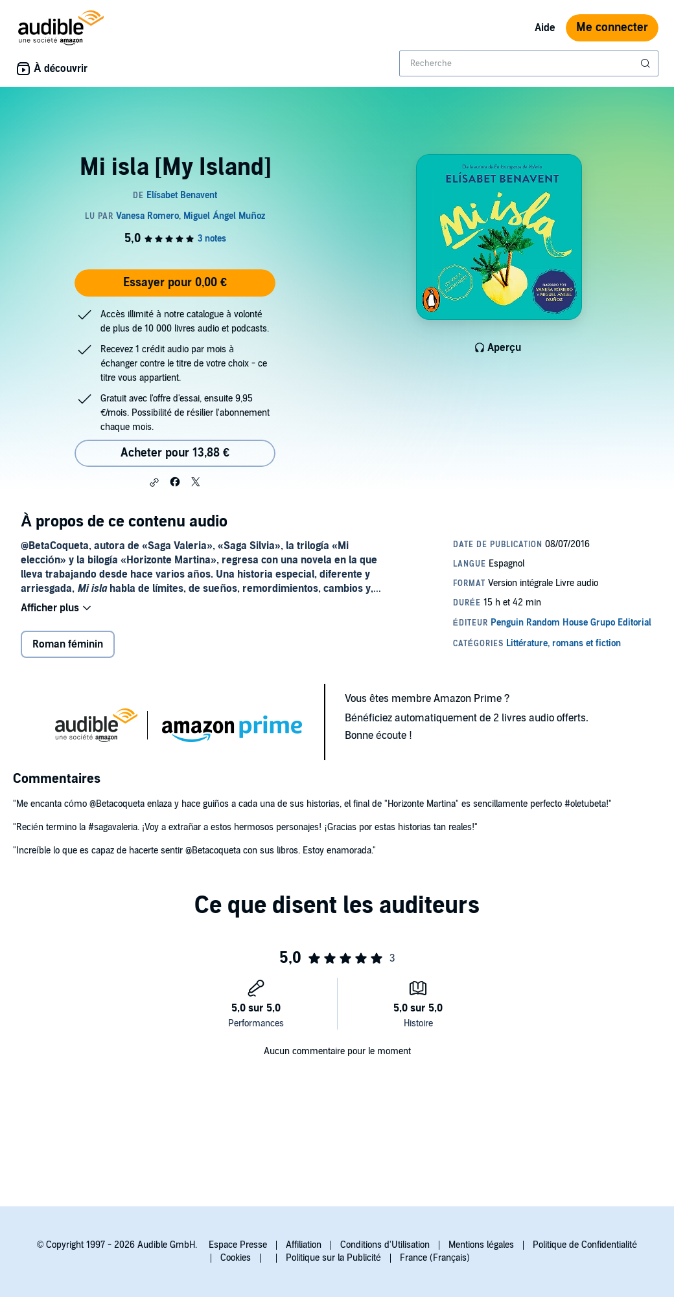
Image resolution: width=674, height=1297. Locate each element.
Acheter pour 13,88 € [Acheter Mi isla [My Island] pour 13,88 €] (175, 453)
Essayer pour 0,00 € (175, 282)
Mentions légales (481, 1244)
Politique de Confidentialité (585, 1244)
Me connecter (612, 27)
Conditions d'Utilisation (385, 1244)
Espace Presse (238, 1244)
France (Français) (435, 1257)
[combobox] (528, 63)
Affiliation (303, 1244)
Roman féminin (67, 644)
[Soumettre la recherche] (646, 63)
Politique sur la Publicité (333, 1257)
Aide (545, 27)
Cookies (235, 1257)
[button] (154, 482)
